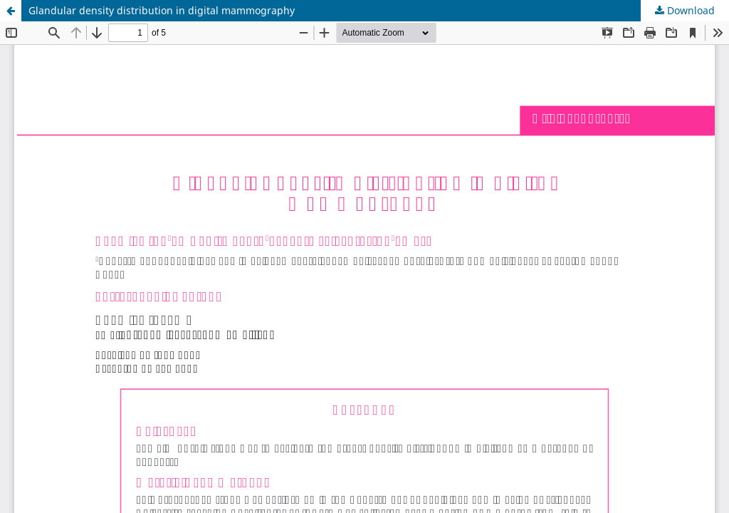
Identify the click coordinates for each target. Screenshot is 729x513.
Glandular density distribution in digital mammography (161, 10)
